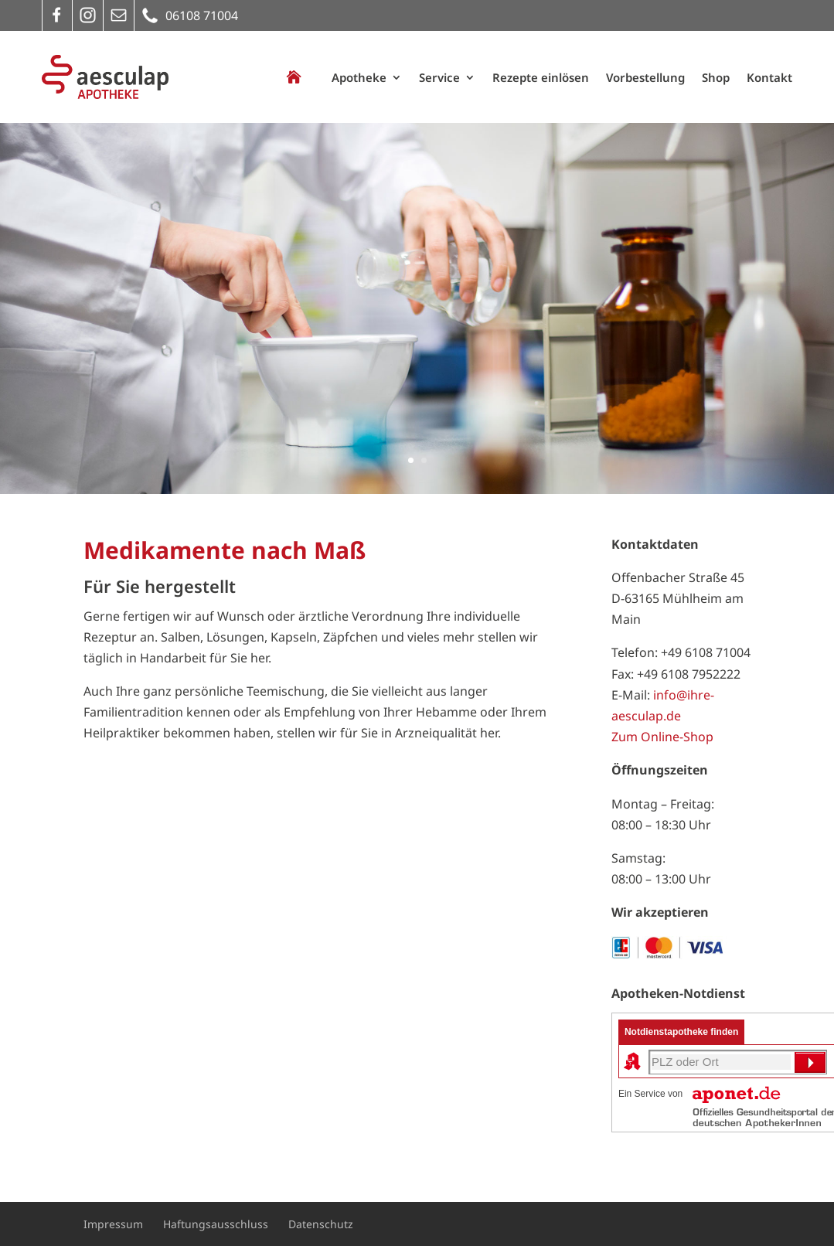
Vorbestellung (645, 77)
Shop (716, 77)
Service (439, 77)
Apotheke (359, 77)
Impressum (113, 1224)
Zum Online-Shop (662, 736)
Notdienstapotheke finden (681, 1031)
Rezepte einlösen (540, 77)
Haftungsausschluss (215, 1224)
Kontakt (769, 77)
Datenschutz (320, 1224)
